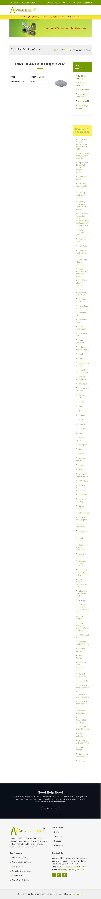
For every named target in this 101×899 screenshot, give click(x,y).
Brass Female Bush (81, 334)
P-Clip (81, 472)
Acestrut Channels (81, 562)
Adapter (82, 440)
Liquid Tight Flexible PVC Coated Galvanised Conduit (82, 174)
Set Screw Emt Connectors (82, 693)
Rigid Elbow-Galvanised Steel (82, 735)
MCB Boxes (83, 607)
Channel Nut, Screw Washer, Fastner (82, 579)
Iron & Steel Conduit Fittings (82, 378)
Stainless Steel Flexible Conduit (81, 259)
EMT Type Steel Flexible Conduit (81, 202)
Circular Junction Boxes (82, 384)
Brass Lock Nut (81, 321)
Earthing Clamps (80, 656)
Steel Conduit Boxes (81, 546)
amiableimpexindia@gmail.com (71, 869)
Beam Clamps (79, 755)
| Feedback (65, 2)
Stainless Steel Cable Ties (82, 649)
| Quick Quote (87, 2)
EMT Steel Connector (81, 539)
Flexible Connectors (80, 532)
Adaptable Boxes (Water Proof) (81, 600)
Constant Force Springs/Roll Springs (81, 673)
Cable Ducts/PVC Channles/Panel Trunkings (82, 633)
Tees (81, 413)
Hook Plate (83, 418)
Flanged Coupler (80, 403)
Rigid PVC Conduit (81, 247)
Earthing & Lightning (30, 17)
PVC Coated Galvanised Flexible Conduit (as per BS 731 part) (82, 151)
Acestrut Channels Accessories (81, 570)
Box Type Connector (81, 307)
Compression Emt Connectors (82, 702)
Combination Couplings (81, 728)
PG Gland (82, 365)
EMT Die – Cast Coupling (81, 525)
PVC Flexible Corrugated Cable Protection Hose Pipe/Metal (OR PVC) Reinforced (82, 226)
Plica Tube (83, 253)
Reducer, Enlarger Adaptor (82, 355)
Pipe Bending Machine (82, 371)
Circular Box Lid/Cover (82, 396)
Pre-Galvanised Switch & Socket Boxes (82, 590)
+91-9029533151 (54, 2)
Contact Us (50, 806)
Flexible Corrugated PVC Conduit (82, 239)
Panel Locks (83, 688)
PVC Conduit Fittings (82, 643)
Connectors (83, 501)
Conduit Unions (80, 446)
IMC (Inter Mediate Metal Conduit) (81, 192)
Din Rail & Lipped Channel (82, 482)
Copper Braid (83, 101)
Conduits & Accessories (81, 95)
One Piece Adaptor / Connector (81, 269)
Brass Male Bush (81, 341)
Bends (81, 427)
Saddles (82, 422)
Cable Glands (74, 17)
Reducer (82, 431)
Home (56, 50)
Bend (81, 361)
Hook (81, 456)
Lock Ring (82, 436)
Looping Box (83, 390)
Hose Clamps (79, 663)
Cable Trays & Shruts (82, 106)
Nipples (81, 476)
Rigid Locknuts (79, 741)
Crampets (83, 451)
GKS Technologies (76, 894)
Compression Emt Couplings (81, 718)
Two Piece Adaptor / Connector (81, 289)
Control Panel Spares (81, 682)
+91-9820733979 (79, 866)
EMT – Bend (83, 488)
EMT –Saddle (84, 520)
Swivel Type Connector (82, 314)
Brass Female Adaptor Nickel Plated (82, 299)
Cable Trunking (79, 624)
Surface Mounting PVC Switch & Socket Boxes (82, 615)
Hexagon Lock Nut (81, 466)
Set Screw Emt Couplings (81, 709)
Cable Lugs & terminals (53, 17)
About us (58, 836)
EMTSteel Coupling (81, 507)
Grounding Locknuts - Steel (82, 748)
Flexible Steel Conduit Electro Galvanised (82, 162)
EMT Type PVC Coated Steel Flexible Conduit (81, 212)
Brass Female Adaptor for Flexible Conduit (82, 279)
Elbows (81, 409)
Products (65, 50)
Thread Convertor (80, 348)
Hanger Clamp (80, 514)
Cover (81, 460)
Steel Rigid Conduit (81, 184)
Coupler (82, 768)
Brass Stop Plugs (81, 327)
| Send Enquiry (75, 2)
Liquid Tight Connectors (82, 762)
